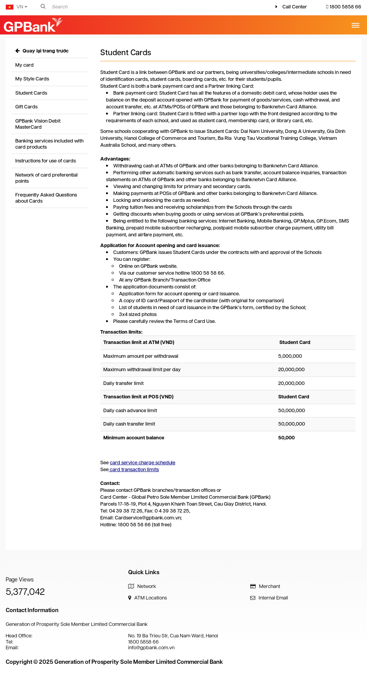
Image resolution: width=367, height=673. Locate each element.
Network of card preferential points (46, 178)
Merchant (265, 586)
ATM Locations (147, 597)
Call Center (294, 6)
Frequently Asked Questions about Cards (46, 198)
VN (16, 6)
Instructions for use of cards (45, 160)
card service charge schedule (142, 462)
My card (24, 65)
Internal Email (269, 597)
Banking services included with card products (49, 144)
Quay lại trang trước (42, 50)
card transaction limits (134, 469)
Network (142, 586)
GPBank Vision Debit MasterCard (37, 124)
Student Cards (31, 93)
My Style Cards (32, 78)
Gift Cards (26, 106)
